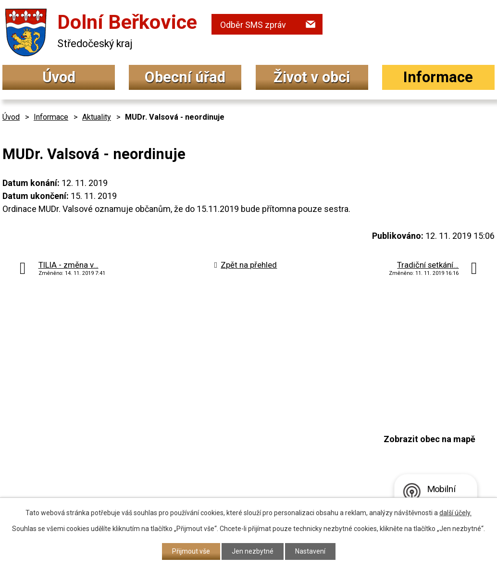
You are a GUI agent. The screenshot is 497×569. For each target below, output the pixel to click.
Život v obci (311, 77)
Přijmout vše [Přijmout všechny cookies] (191, 551)
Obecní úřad (185, 77)
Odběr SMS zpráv (253, 25)
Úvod (58, 77)
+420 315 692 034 (219, 426)
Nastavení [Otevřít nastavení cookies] (310, 551)
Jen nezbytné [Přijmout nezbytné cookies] (252, 551)
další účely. (455, 513)
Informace (438, 77)
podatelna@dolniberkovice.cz (243, 464)
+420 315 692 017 (219, 446)
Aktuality (96, 117)
